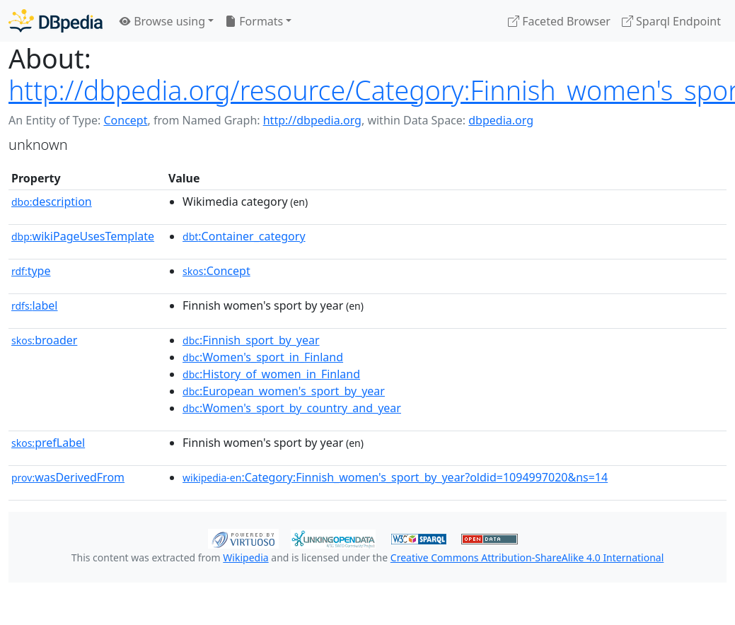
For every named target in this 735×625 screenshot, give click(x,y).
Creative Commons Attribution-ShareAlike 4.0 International (527, 557)
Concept (125, 120)
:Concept (216, 271)
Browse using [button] (162, 21)
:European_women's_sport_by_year (284, 391)
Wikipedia (245, 557)
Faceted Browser (559, 21)
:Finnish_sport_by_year (251, 340)
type (31, 271)
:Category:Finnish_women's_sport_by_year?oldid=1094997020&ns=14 (395, 477)
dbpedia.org (500, 120)
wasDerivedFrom (68, 477)
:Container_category (244, 236)
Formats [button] (254, 21)
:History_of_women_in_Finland (271, 374)
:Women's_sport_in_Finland (263, 357)
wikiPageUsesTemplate (82, 236)
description (51, 201)
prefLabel (48, 442)
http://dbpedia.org (312, 120)
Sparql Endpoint (671, 21)
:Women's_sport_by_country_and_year (292, 408)
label (34, 305)
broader (44, 340)
